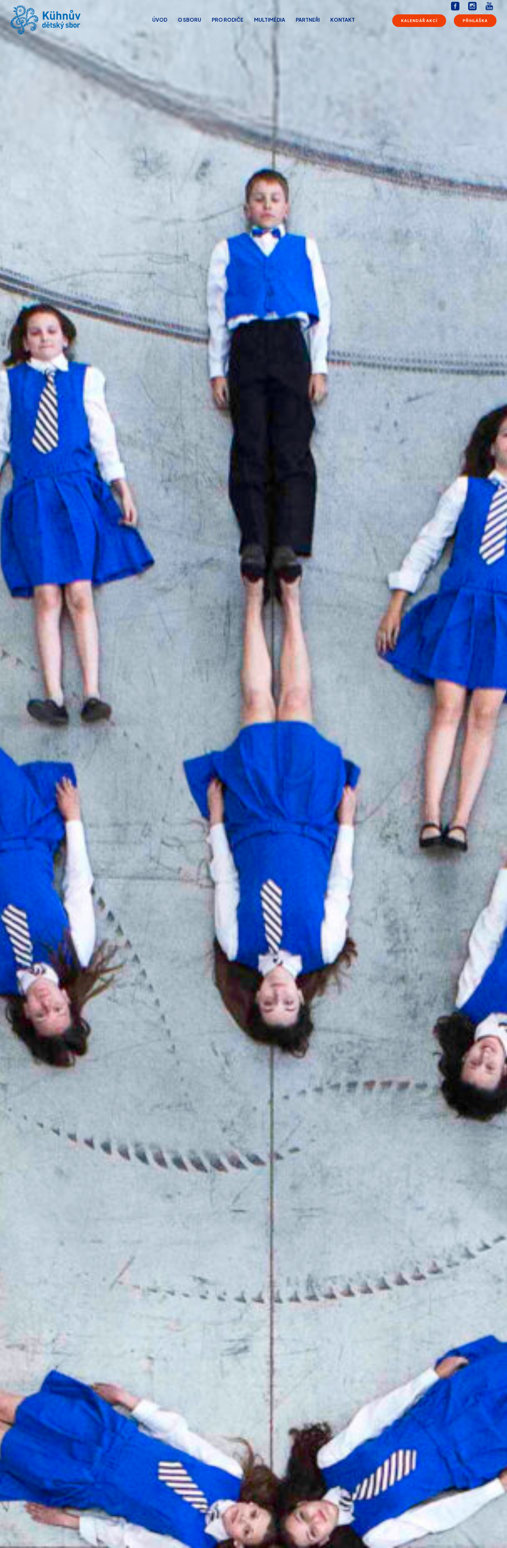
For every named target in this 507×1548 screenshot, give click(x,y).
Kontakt (342, 19)
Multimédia (269, 19)
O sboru (189, 19)
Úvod (159, 19)
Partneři (308, 19)
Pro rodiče (228, 19)
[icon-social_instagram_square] (474, 6)
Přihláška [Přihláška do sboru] (475, 20)
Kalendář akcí (419, 20)
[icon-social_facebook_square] (457, 6)
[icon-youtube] (489, 6)
